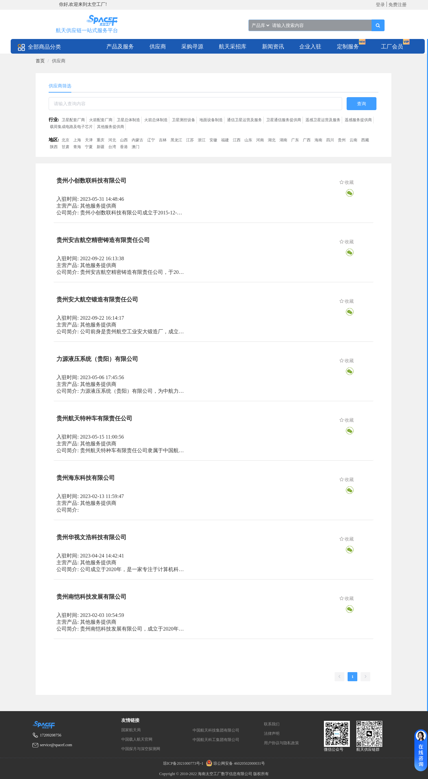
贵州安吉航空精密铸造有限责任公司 (103, 240)
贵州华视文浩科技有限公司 (91, 537)
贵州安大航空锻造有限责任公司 (97, 299)
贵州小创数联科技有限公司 (91, 180)
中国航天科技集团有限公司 (216, 730)
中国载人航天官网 (136, 739)
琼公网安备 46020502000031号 (234, 763)
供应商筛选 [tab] (60, 85)
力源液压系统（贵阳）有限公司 (97, 359)
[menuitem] (120, 46)
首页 (40, 60)
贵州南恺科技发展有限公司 (91, 597)
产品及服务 (120, 47)
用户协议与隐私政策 (281, 743)
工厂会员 (392, 47)
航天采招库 (232, 47)
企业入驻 (310, 47)
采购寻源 (192, 47)
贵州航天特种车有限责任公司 (94, 418)
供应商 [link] (58, 60)
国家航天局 (131, 730)
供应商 (157, 47)
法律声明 (271, 733)
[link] (40, 60)
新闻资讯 (273, 47)
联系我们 (271, 724)
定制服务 (348, 47)
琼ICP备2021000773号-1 (184, 763)
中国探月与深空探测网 (140, 749)
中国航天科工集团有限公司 (216, 739)
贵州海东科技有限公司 (85, 478)
